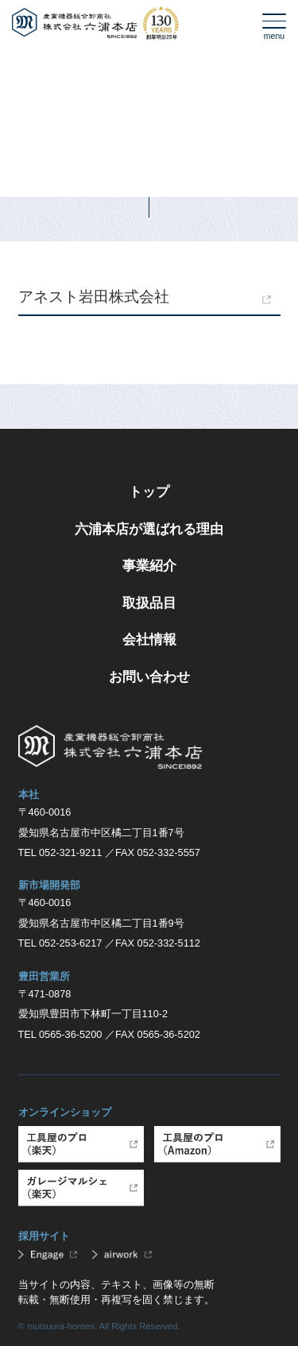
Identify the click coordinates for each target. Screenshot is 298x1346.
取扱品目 (149, 603)
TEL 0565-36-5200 (60, 1034)
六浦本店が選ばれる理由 (149, 529)
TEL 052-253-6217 (60, 943)
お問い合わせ (149, 676)
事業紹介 (149, 565)
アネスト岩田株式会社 (93, 296)
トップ (149, 491)
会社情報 (149, 639)
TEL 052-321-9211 (60, 852)
